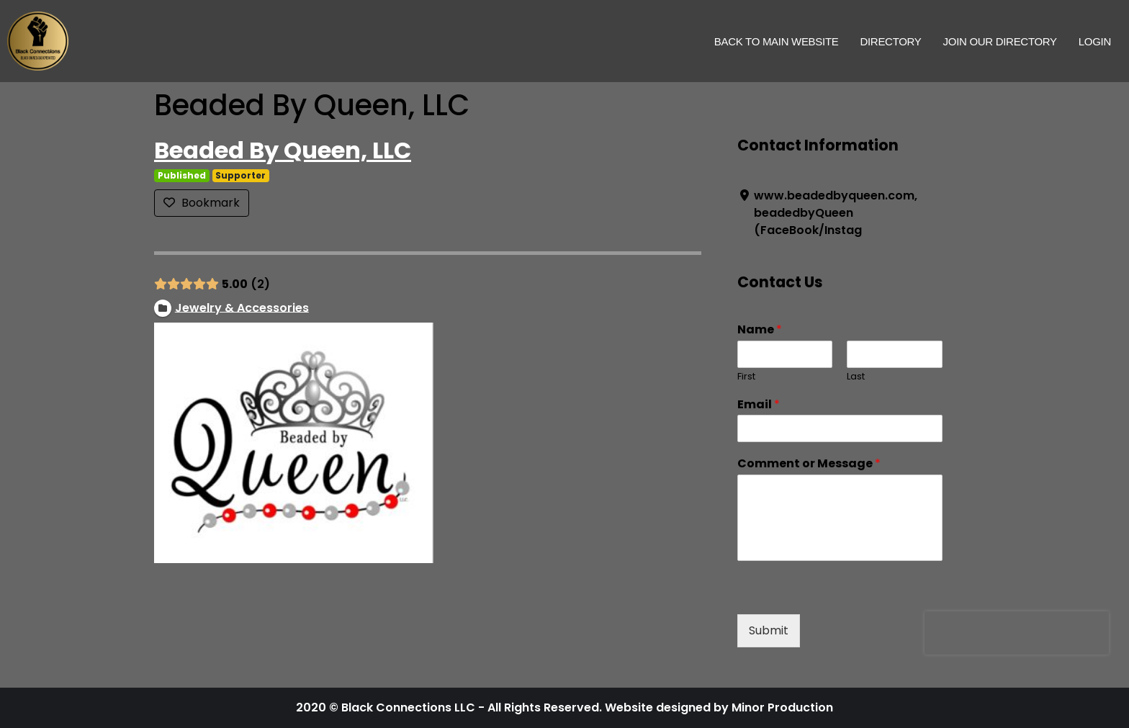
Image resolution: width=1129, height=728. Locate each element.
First (746, 377)
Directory (890, 41)
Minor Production (782, 707)
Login (1095, 41)
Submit (768, 630)
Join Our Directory (1000, 41)
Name (759, 330)
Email (758, 405)
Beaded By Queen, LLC (282, 150)
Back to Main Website (776, 41)
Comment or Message (809, 464)
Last (856, 377)
